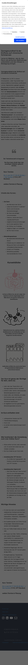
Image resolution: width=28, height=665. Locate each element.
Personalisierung (7, 33)
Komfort (22, 32)
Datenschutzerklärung (7, 28)
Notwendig (5, 32)
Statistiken (14, 32)
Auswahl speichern (20, 37)
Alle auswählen (20, 40)
